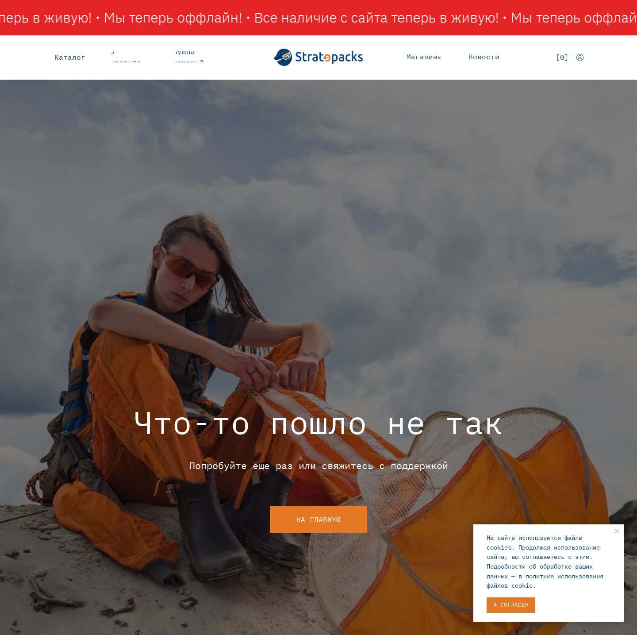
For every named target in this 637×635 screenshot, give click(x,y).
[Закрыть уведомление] (617, 531)
